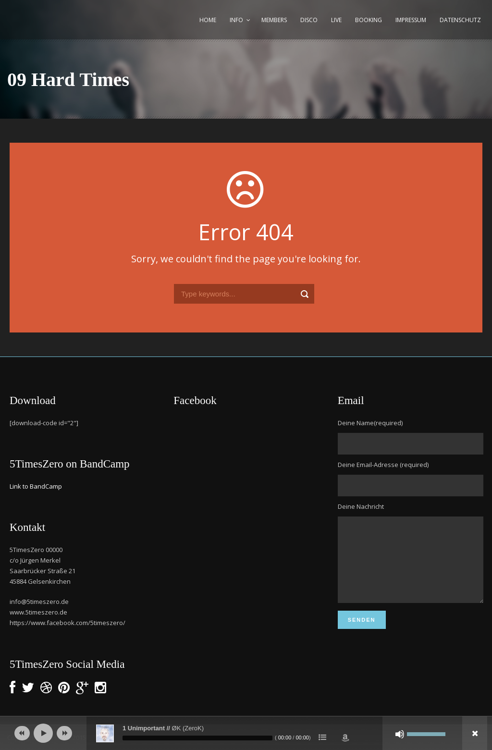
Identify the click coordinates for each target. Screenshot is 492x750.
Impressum (410, 20)
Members (274, 20)
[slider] (197, 738)
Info (236, 20)
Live (336, 20)
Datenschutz (460, 20)
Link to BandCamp (36, 486)
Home (207, 20)
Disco (309, 20)
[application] (246, 733)
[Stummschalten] (400, 734)
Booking (368, 20)
